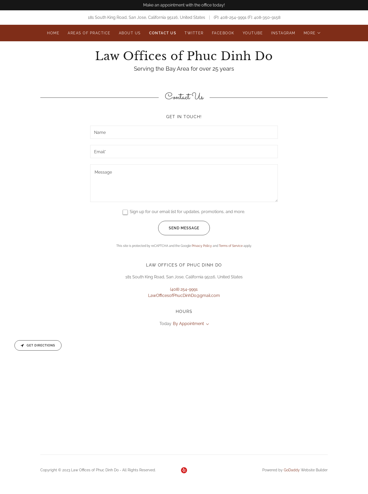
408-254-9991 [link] (233, 17)
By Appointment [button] (188, 323)
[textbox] (184, 132)
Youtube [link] (253, 33)
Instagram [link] (283, 33)
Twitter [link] (194, 33)
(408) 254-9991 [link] (184, 289)
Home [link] (53, 33)
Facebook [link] (223, 33)
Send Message (178, 228)
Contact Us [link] (163, 33)
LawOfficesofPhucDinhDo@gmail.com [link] (184, 295)
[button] (312, 33)
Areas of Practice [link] (89, 33)
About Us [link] (130, 33)
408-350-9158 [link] (267, 17)
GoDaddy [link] (292, 470)
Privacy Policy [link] (202, 246)
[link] (184, 58)
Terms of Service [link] (231, 246)
